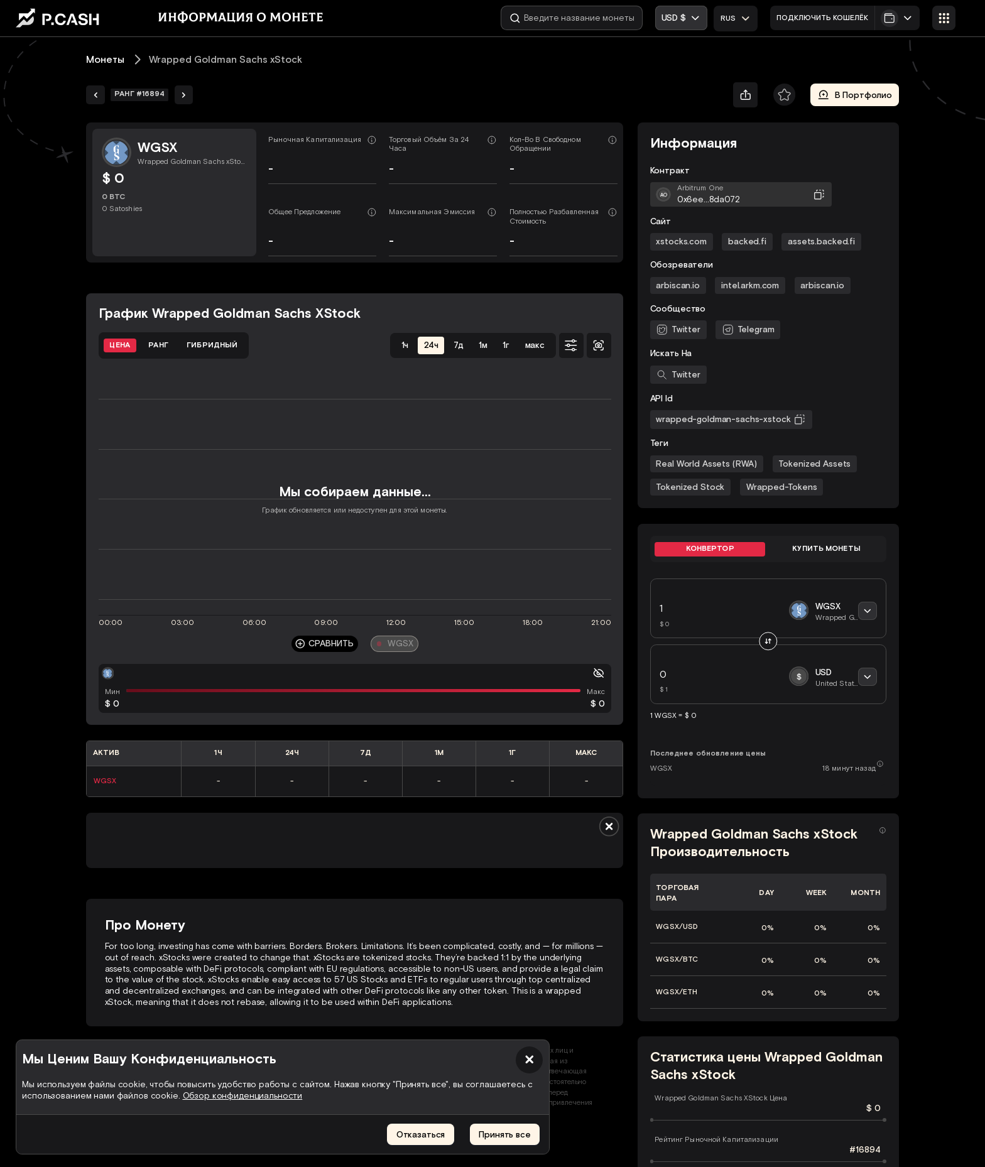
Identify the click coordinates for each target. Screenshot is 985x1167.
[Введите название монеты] (572, 18)
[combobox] (736, 18)
